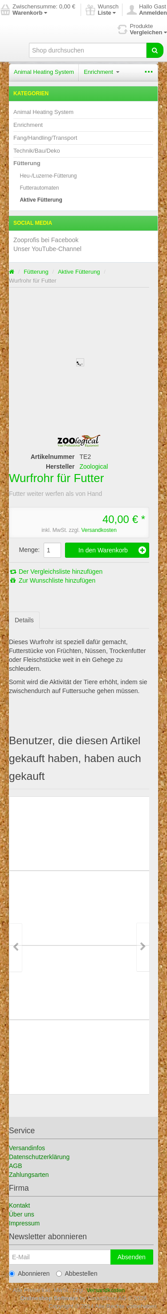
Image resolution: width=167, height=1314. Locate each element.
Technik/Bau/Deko (36, 150)
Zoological (94, 466)
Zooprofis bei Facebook (45, 239)
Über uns (21, 1214)
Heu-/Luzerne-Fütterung (48, 176)
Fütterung (27, 163)
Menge (28, 549)
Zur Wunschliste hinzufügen (52, 580)
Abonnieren (29, 1273)
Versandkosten (98, 530)
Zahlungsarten (29, 1174)
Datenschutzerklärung (39, 1156)
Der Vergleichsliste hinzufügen (55, 571)
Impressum (24, 1223)
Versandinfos (27, 1148)
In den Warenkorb (112, 550)
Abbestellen (77, 1273)
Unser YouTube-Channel (47, 248)
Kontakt (19, 1205)
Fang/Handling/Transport (45, 137)
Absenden (132, 1257)
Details (24, 620)
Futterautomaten (39, 188)
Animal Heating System (44, 72)
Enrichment (101, 72)
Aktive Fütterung (41, 200)
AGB (15, 1165)
